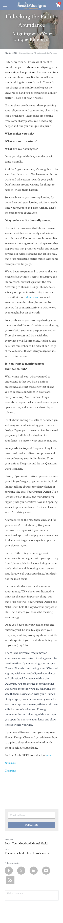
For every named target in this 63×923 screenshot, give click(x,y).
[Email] (46, 871)
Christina (10, 771)
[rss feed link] (10, 880)
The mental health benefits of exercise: (28, 853)
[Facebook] (9, 871)
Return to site (12, 863)
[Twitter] (21, 871)
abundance (32, 297)
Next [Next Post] (7, 849)
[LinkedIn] (34, 871)
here (48, 755)
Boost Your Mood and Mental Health (26, 843)
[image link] (31, 4)
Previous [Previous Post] (9, 839)
